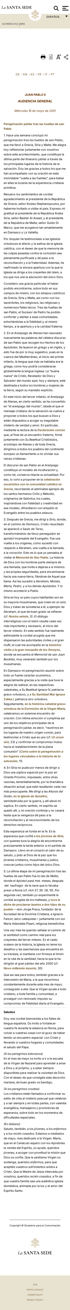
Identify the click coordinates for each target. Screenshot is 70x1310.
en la (30, 796)
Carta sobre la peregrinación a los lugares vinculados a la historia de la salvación (33, 756)
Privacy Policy (35, 1300)
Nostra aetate (18, 616)
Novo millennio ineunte (20, 968)
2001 (22, 23)
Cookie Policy (35, 1295)
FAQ (35, 1284)
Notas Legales (35, 1289)
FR (39, 74)
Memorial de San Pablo (32, 557)
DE (18, 74)
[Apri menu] (65, 8)
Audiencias (10, 23)
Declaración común (51, 430)
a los (48, 836)
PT (52, 74)
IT (46, 74)
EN (25, 74)
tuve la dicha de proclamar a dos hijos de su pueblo (34, 904)
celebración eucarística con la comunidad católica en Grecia (33, 484)
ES (32, 74)
